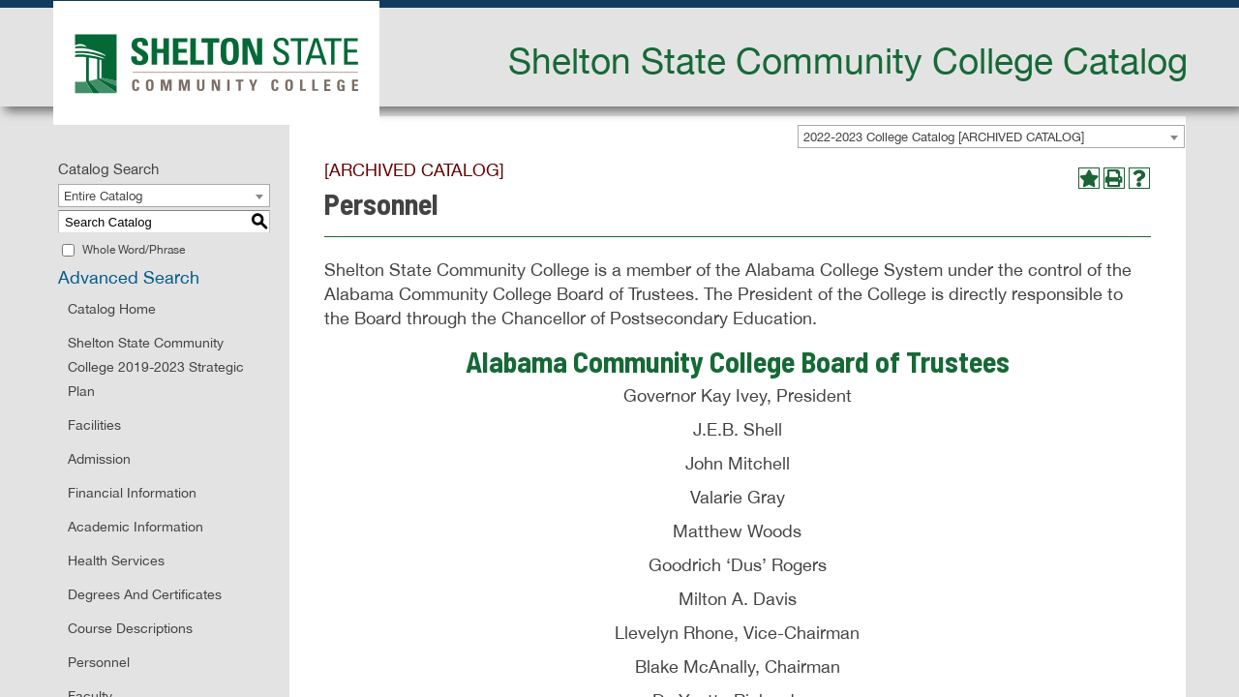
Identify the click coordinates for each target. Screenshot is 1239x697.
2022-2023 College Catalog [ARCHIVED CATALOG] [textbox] (943, 137)
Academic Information (135, 526)
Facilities (94, 425)
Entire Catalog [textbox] (103, 196)
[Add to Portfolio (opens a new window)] (1089, 178)
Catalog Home (112, 309)
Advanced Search (128, 277)
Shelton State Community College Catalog (848, 60)
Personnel (99, 662)
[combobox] (991, 136)
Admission (99, 459)
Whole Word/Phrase (133, 250)
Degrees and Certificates (145, 594)
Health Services (116, 560)
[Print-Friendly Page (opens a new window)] (1114, 178)
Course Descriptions (130, 628)
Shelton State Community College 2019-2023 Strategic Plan (156, 367)
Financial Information (132, 492)
